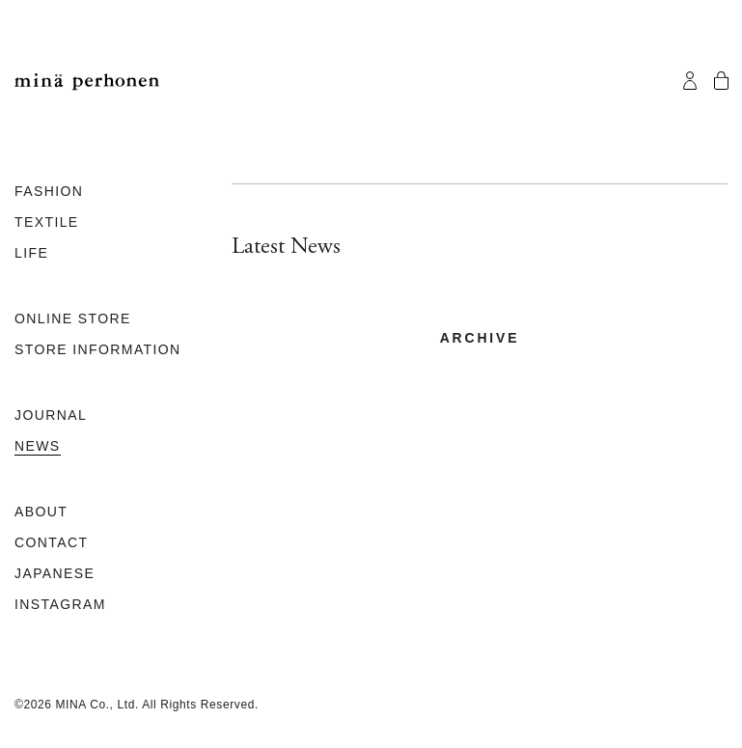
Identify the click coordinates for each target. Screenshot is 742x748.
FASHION (48, 191)
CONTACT (51, 542)
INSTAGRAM (60, 604)
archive (480, 338)
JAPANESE (54, 573)
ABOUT (41, 511)
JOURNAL (50, 415)
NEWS (37, 446)
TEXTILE (46, 222)
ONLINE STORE (72, 318)
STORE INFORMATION (97, 349)
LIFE (31, 253)
